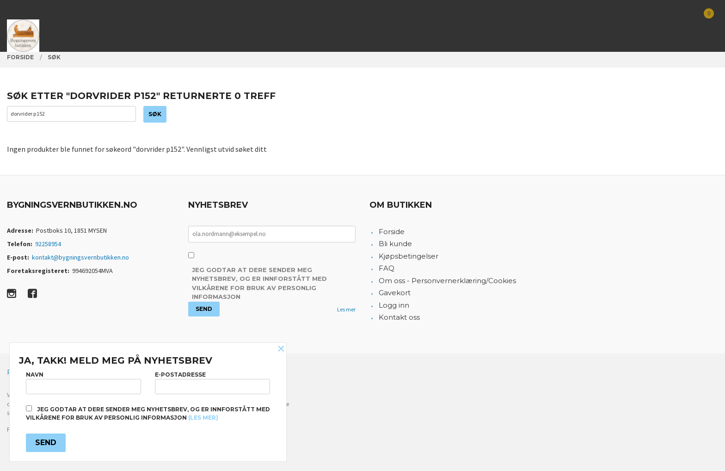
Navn (83, 381)
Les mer (346, 311)
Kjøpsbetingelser (408, 257)
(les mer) (203, 417)
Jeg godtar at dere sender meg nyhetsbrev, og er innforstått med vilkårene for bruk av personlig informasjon (259, 284)
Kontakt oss (399, 319)
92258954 (48, 245)
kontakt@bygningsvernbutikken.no (80, 258)
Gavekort (395, 294)
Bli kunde (395, 245)
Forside (392, 233)
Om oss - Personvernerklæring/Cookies (447, 282)
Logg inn (394, 306)
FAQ (386, 270)
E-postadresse (212, 381)
